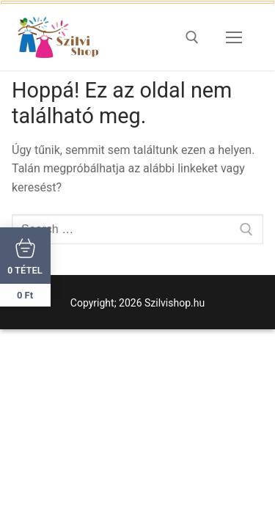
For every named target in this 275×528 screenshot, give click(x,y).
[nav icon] (233, 37)
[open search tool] (192, 37)
